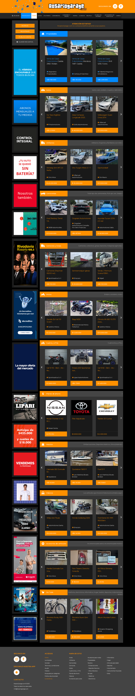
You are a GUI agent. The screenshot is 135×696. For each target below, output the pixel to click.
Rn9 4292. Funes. (105, 61)
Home (46, 657)
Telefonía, (71, 592)
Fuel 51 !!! (101, 469)
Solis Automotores (80, 124)
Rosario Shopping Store (105, 630)
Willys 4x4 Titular (53, 518)
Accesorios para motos (112, 543)
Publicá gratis (25, 37)
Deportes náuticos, (103, 444)
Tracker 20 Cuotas (105, 419)
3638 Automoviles (54, 227)
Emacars (76, 278)
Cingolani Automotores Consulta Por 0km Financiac (80, 225)
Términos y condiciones (52, 665)
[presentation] (42, 61)
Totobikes (51, 631)
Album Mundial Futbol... (107, 617)
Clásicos (71, 676)
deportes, (108, 592)
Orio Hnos (51, 177)
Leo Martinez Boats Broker (80, 476)
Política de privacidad (51, 676)
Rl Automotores (53, 124)
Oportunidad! (103, 168)
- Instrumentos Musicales (113, 671)
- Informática (110, 657)
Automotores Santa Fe (55, 526)
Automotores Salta (105, 227)
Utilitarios (72, 660)
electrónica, (80, 592)
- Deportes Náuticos (93, 668)
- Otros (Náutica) (93, 671)
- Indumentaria (110, 668)
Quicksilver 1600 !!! (79, 469)
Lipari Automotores (80, 377)
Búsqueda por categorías (52, 673)
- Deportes (109, 665)
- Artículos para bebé (112, 663)
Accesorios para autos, (95, 543)
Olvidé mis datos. (25, 42)
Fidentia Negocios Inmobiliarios (105, 73)
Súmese (47, 663)
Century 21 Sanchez (80, 74)
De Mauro (102, 177)
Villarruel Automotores (103, 123)
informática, (89, 592)
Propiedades (91, 660)
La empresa (48, 660)
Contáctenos (48, 679)
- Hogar (108, 660)
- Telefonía (91, 676)
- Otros (108, 673)
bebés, (102, 592)
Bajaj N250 (76, 319)
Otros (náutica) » (116, 444)
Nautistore (51, 477)
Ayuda (47, 668)
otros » (120, 594)
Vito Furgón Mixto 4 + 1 (81, 168)
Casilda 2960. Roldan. (55, 61)
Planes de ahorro (74, 673)
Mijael (101, 278)
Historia (47, 671)
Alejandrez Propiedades (51, 73)
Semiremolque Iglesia (81, 271)
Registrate (25, 31)
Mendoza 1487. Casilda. (81, 61)
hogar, (96, 592)
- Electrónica (91, 679)
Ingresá (25, 26)
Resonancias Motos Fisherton (80, 326)
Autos (71, 657)
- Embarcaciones (93, 665)
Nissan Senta (52, 428)
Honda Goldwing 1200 (81, 518)
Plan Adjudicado (78, 419)
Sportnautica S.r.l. (54, 278)
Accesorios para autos (75, 679)
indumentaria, (117, 592)
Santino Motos (53, 327)
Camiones (72, 665)
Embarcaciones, (90, 444)
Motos (71, 668)
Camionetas (72, 663)
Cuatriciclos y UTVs (75, 671)
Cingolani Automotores (81, 218)
